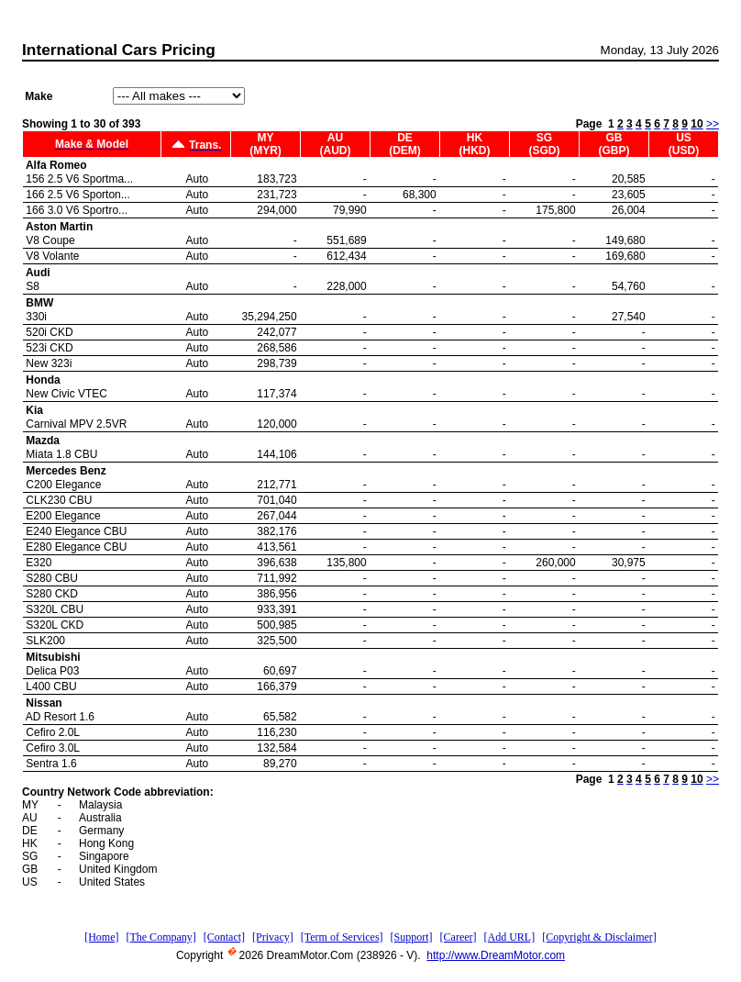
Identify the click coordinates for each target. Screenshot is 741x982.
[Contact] (224, 937)
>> (712, 123)
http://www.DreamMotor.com (495, 955)
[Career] (458, 937)
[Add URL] (510, 937)
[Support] (412, 937)
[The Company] (160, 937)
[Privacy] (272, 937)
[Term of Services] (342, 937)
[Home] (101, 937)
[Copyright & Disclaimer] (599, 937)
